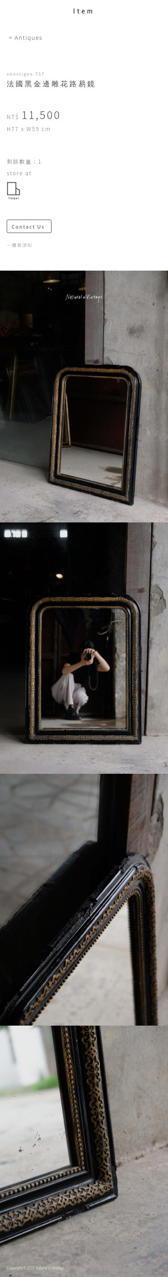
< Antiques (26, 37)
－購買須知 (20, 245)
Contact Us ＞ (32, 226)
